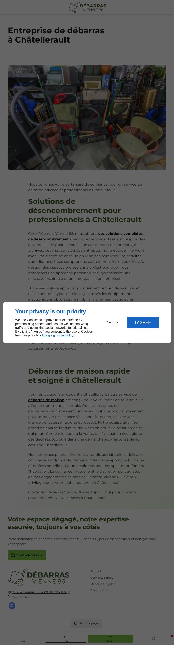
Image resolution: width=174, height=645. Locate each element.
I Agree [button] (143, 322)
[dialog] (87, 322)
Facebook (64, 335)
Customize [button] (112, 322)
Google (47, 335)
